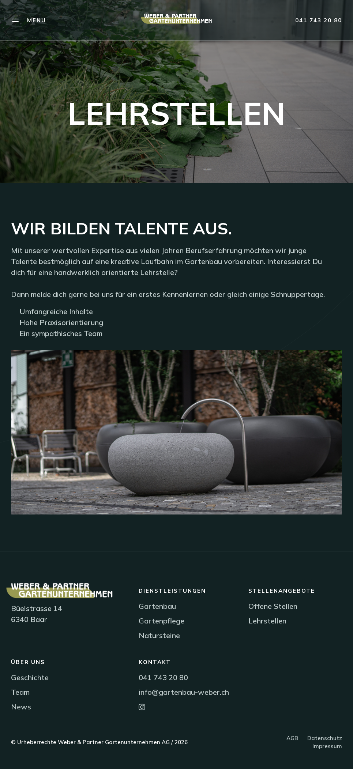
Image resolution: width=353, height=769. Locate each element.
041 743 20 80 (318, 20)
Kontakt (155, 662)
